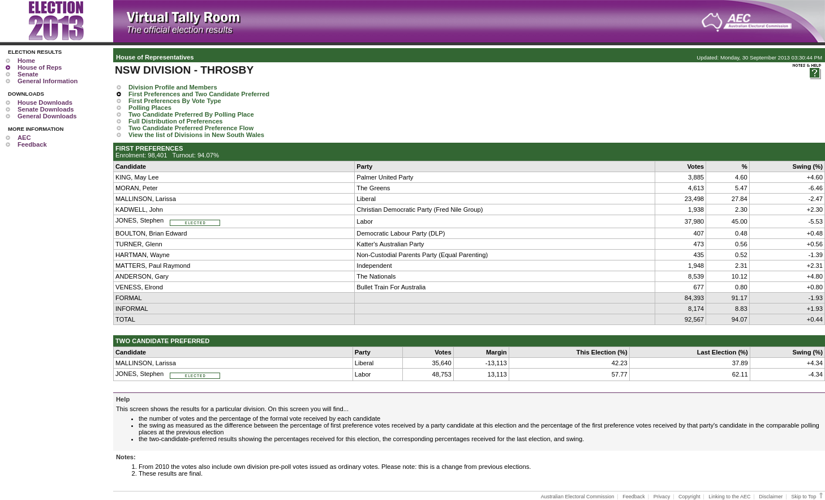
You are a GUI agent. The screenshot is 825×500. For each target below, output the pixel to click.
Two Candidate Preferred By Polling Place (191, 114)
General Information (48, 81)
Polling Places (149, 107)
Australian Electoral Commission (578, 496)
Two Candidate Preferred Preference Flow (190, 128)
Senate (28, 74)
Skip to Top (807, 496)
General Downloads (47, 116)
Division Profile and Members (172, 87)
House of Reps (40, 67)
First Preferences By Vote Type (174, 100)
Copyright (689, 496)
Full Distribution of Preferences (175, 121)
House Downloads (45, 102)
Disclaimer (771, 496)
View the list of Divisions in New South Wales (196, 134)
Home (26, 60)
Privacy (662, 496)
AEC (24, 137)
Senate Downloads (46, 109)
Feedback (32, 144)
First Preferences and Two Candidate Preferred (198, 94)
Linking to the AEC (729, 496)
